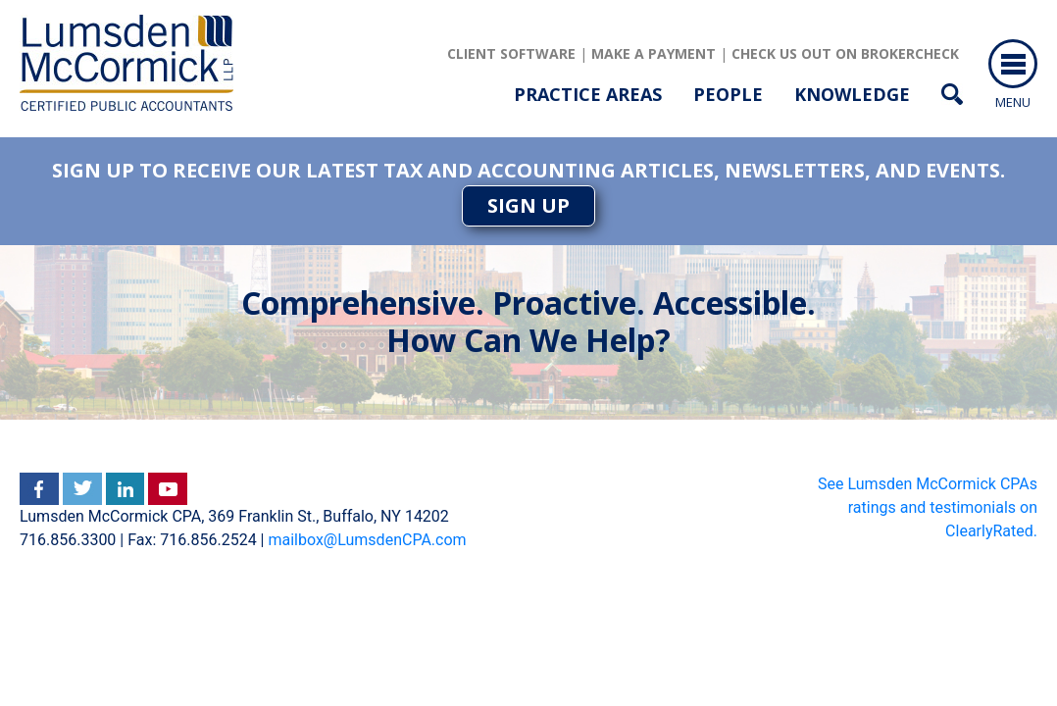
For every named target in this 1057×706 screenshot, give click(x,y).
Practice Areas (588, 94)
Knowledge (852, 94)
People (728, 94)
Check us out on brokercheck (845, 53)
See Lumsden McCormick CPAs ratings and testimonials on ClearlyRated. (927, 507)
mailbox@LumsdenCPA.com (367, 539)
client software (511, 53)
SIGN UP (528, 205)
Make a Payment (653, 53)
